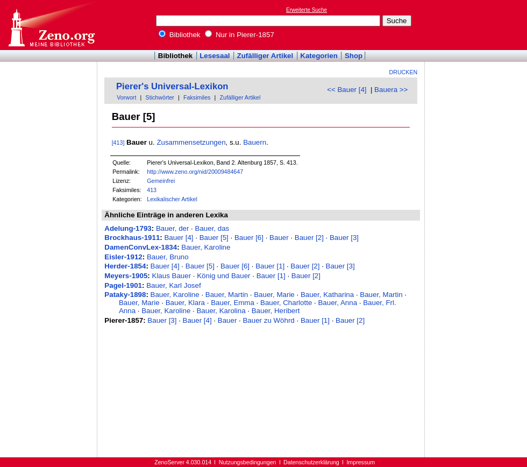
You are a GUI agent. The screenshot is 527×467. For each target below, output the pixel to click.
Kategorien (319, 56)
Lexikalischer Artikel (172, 199)
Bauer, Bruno (168, 257)
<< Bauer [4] (346, 90)
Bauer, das (212, 228)
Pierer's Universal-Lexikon (172, 86)
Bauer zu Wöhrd (268, 320)
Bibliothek (180, 35)
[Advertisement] (477, 25)
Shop (353, 56)
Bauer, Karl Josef (173, 285)
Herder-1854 (125, 266)
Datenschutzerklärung (311, 462)
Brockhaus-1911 (132, 238)
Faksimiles (196, 97)
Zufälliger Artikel (265, 56)
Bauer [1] (269, 266)
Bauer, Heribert (276, 311)
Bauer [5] (214, 238)
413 (151, 190)
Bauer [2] (309, 238)
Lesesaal (215, 56)
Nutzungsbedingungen (247, 462)
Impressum (360, 462)
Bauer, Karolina (220, 311)
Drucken (403, 72)
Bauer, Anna (337, 303)
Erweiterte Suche (306, 10)
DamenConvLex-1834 (140, 247)
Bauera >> (391, 90)
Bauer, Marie (274, 295)
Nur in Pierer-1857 (239, 35)
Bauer (279, 238)
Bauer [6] (249, 238)
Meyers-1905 (125, 276)
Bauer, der (172, 228)
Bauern (254, 142)
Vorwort (126, 97)
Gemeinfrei (161, 181)
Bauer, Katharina (327, 295)
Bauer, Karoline (205, 247)
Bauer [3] (344, 238)
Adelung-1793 (127, 228)
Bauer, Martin (226, 295)
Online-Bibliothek (51, 25)
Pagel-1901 (123, 285)
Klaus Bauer (171, 276)
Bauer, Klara (185, 303)
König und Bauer (223, 276)
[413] (118, 142)
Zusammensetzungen (190, 142)
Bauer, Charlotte (286, 303)
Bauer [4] (178, 238)
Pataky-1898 (125, 295)
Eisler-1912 (123, 257)
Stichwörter (160, 97)
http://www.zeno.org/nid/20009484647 (195, 171)
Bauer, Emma (232, 303)
